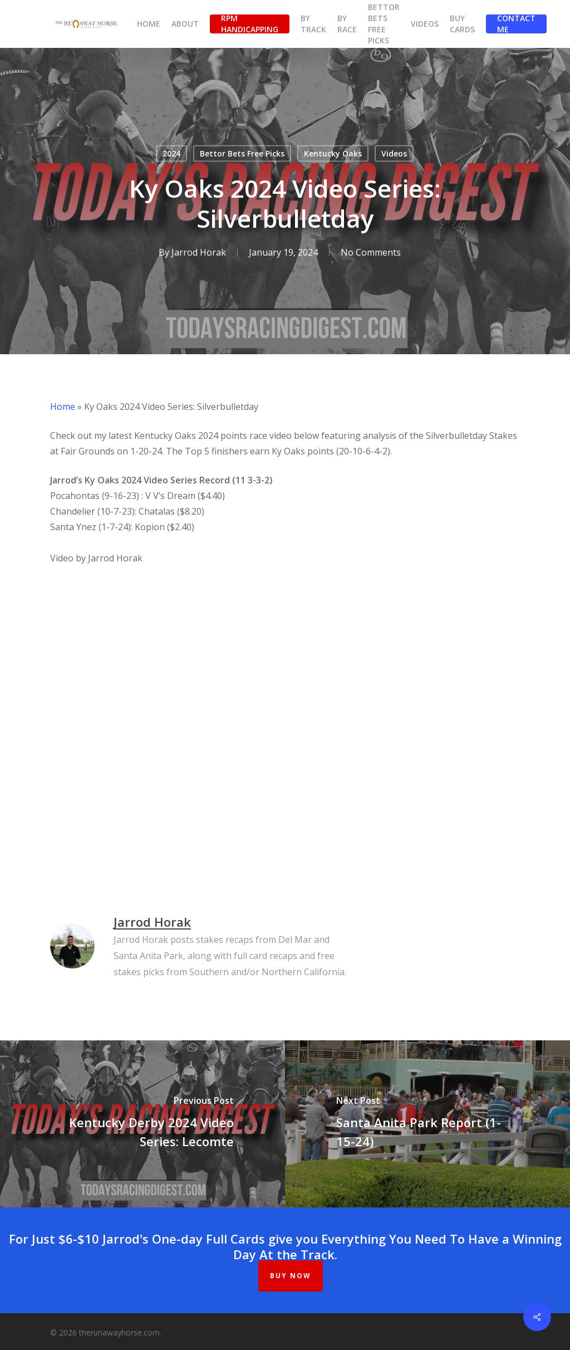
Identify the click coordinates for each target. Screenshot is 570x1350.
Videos (394, 153)
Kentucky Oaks (333, 153)
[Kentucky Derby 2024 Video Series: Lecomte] (142, 1123)
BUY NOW (290, 1275)
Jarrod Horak (198, 252)
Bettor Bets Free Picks (242, 153)
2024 (171, 153)
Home (62, 406)
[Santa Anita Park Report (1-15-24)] (427, 1123)
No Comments (371, 252)
